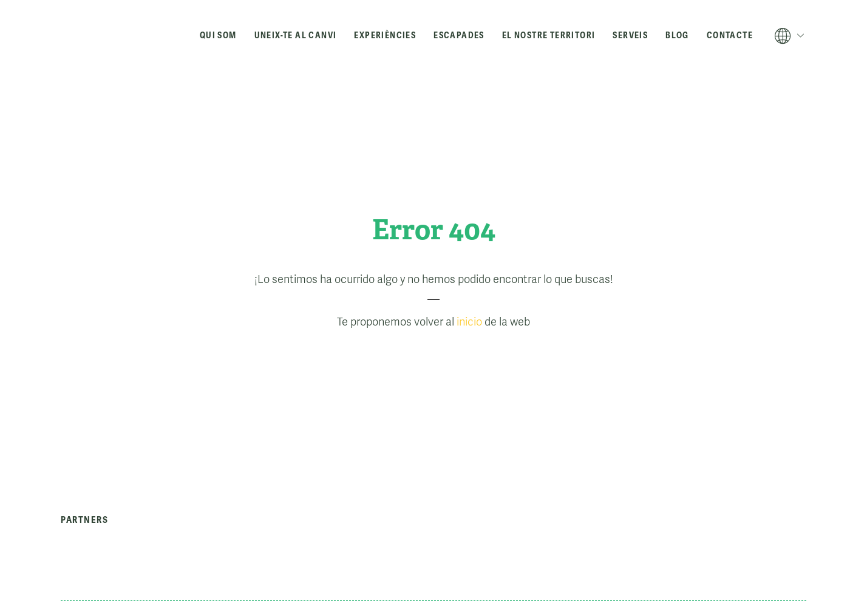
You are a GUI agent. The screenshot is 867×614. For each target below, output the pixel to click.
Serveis (630, 35)
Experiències (385, 35)
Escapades (458, 35)
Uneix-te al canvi (295, 35)
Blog (677, 35)
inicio (469, 322)
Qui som (218, 35)
